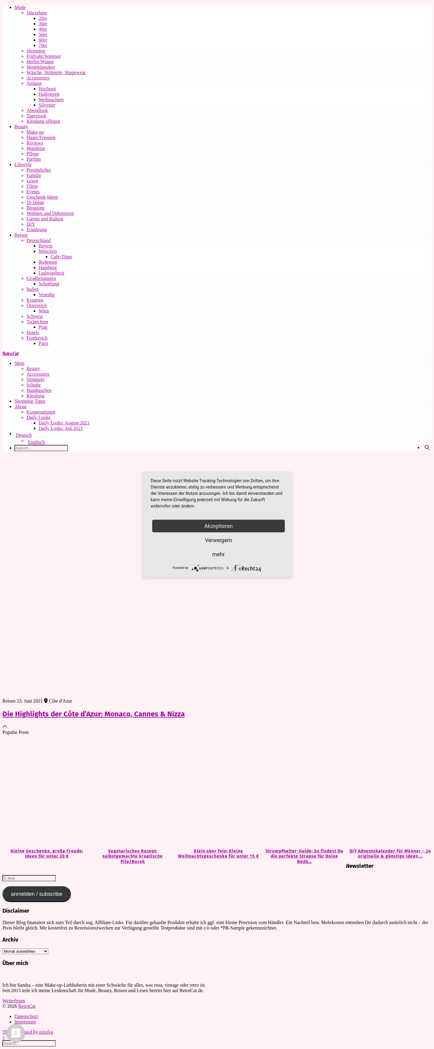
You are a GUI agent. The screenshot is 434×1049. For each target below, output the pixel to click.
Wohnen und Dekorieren (50, 213)
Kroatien (35, 300)
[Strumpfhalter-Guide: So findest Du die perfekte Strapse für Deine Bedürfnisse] (303, 792)
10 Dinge (35, 202)
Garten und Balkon (45, 218)
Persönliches (39, 169)
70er (43, 45)
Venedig (46, 294)
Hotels (33, 332)
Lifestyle (23, 164)
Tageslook (36, 115)
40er (43, 29)
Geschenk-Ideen (42, 197)
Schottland (49, 283)
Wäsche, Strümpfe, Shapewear (56, 72)
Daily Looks (39, 417)
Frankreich (37, 337)
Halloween (49, 94)
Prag (43, 327)
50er (43, 34)
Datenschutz (26, 1016)
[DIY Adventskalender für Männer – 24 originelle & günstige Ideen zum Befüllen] (388, 792)
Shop (19, 363)
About (20, 406)
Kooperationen (41, 411)
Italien (33, 289)
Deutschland (39, 240)
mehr (218, 554)
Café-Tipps (61, 256)
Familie (34, 175)
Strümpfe (36, 379)
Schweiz (35, 316)
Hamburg (48, 267)
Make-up (35, 132)
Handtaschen (39, 390)
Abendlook (37, 110)
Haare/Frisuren (41, 137)
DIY (31, 224)
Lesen (32, 180)
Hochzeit (47, 88)
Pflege (33, 153)
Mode (20, 7)
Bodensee (48, 262)
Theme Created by (27, 1032)
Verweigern (218, 540)
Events (33, 191)
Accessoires (38, 77)
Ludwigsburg (51, 272)
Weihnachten (51, 99)
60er (43, 39)
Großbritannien (41, 278)
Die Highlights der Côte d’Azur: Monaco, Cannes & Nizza (93, 714)
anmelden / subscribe (36, 894)
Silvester (47, 104)
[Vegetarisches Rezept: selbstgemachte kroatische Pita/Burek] (131, 792)
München (48, 251)
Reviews (35, 142)
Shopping (36, 50)
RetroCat (10, 353)
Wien (44, 310)
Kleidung (36, 395)
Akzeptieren (218, 526)
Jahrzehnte (37, 12)
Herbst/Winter (40, 61)
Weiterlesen (13, 1000)
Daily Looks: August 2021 (64, 422)
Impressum (25, 1021)
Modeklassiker (41, 67)
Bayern (45, 245)
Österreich (37, 305)
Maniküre (36, 148)
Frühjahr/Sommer (44, 56)
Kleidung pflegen (43, 121)
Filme (32, 186)
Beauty (21, 126)
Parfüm (34, 159)
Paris (43, 343)
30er (43, 23)
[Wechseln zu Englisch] (229, 442)
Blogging (36, 207)
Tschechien (37, 321)
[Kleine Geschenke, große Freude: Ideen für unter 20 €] (45, 792)
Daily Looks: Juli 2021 (61, 428)
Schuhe (34, 384)
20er (43, 18)
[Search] (427, 447)
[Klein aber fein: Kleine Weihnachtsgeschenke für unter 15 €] (217, 792)
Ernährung (37, 229)
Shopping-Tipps (30, 401)
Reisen (21, 234)
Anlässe (34, 83)
